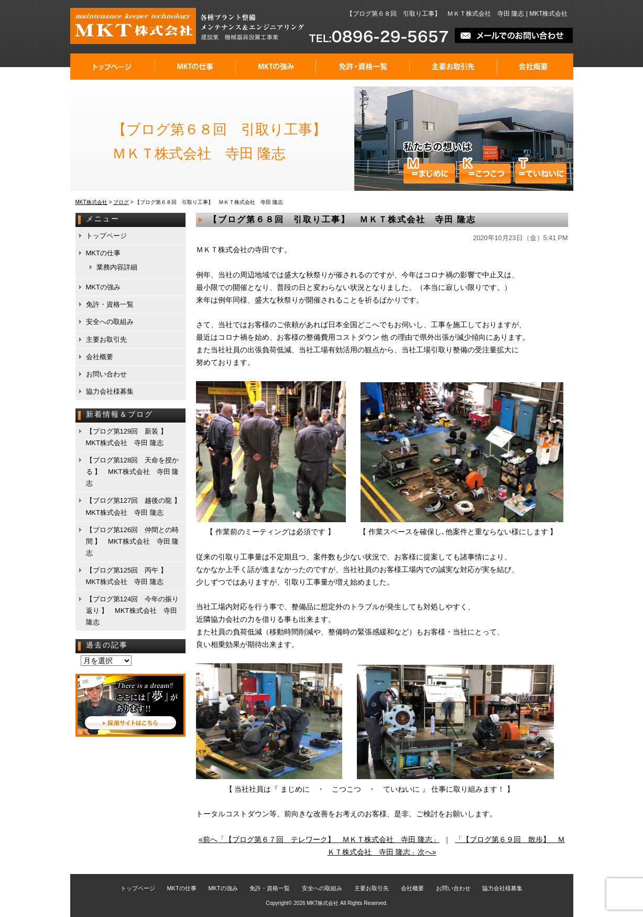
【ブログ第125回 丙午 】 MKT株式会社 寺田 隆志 (130, 576)
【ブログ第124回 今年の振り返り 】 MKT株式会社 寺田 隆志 (132, 610)
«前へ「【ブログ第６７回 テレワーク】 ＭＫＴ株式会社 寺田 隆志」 (319, 839)
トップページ (112, 66)
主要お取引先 (453, 66)
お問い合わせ (106, 374)
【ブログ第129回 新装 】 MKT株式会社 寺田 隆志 (130, 437)
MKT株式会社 (323, 903)
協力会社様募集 (110, 391)
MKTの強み (276, 66)
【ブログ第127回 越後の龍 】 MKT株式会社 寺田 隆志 (135, 506)
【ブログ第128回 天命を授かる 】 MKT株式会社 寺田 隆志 (132, 471)
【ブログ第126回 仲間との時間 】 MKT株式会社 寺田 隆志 (132, 541)
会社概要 (535, 66)
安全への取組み (110, 322)
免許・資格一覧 (363, 66)
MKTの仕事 (195, 66)
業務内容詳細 (116, 267)
